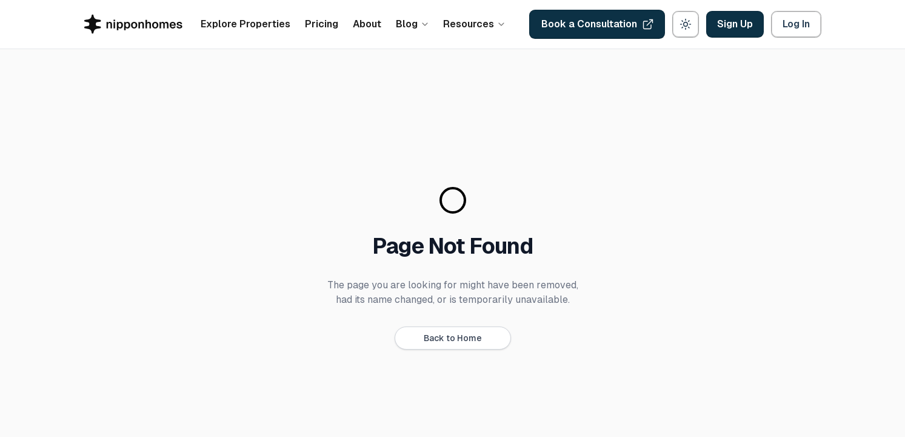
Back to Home (453, 338)
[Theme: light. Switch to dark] (685, 24)
